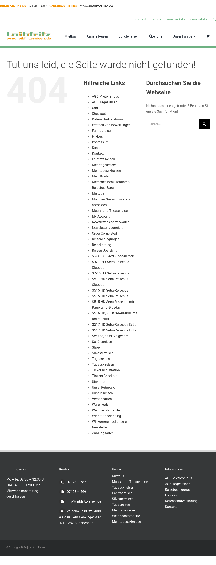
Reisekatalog (101, 245)
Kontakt (98, 153)
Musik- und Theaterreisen (111, 211)
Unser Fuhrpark (103, 387)
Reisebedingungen (105, 239)
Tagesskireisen (103, 364)
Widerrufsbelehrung (106, 416)
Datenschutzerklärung (108, 119)
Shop (96, 347)
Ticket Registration (106, 370)
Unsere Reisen (102, 393)
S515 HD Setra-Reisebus (110, 290)
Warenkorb (100, 405)
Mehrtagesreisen (104, 165)
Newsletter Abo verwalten (111, 222)
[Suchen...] (172, 124)
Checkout (99, 114)
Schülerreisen (102, 342)
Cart (95, 108)
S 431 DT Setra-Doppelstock (113, 256)
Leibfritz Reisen (103, 159)
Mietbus (98, 193)
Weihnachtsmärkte (106, 410)
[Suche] (204, 124)
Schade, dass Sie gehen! (110, 336)
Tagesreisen (101, 359)
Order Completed (104, 233)
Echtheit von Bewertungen (111, 125)
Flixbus (97, 136)
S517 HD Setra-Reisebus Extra (114, 325)
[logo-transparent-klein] (28, 33)
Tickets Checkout (104, 376)
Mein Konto (100, 176)
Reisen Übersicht (104, 251)
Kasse (96, 148)
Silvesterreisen (102, 353)
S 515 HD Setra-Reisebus (110, 273)
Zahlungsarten (103, 433)
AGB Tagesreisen (104, 102)
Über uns (98, 382)
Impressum (100, 142)
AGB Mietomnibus (105, 97)
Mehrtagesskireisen (106, 171)
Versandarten (102, 399)
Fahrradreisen (102, 131)
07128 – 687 (37, 6)
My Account (101, 216)
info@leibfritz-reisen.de (96, 6)
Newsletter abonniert (107, 228)
